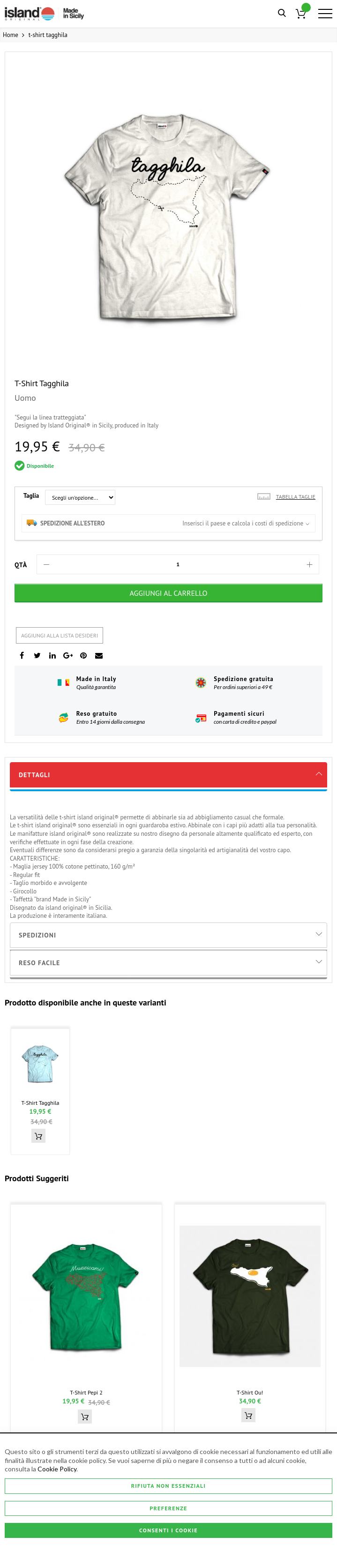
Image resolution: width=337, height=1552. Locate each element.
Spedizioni (37, 935)
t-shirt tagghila (40, 1102)
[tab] (168, 774)
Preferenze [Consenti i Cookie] (168, 1508)
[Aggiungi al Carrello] (168, 593)
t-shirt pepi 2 (86, 1392)
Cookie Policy (56, 1469)
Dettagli (34, 775)
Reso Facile (39, 963)
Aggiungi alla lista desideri (59, 635)
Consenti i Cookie (168, 1530)
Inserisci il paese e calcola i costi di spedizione (242, 523)
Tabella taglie (295, 496)
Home (10, 35)
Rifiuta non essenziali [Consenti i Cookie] (168, 1485)
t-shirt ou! (250, 1392)
